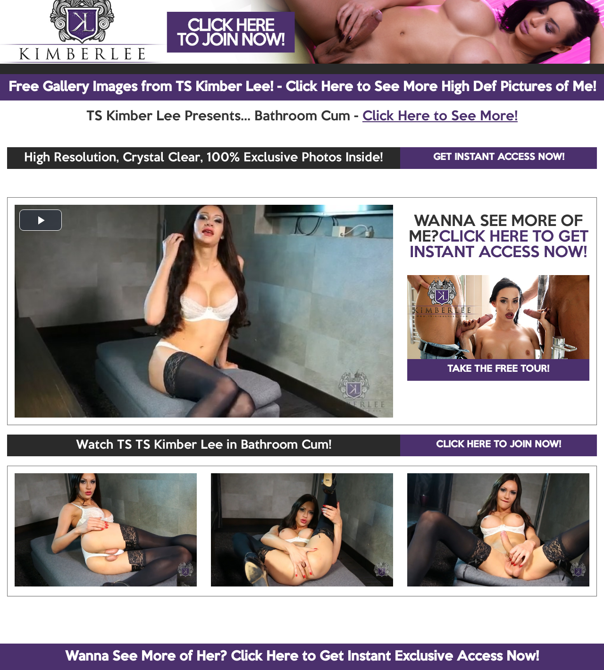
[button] (40, 220)
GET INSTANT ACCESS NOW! (498, 157)
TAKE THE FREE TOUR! (498, 369)
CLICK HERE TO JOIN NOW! (498, 445)
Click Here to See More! (440, 116)
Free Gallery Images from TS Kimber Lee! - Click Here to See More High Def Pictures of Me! (302, 87)
